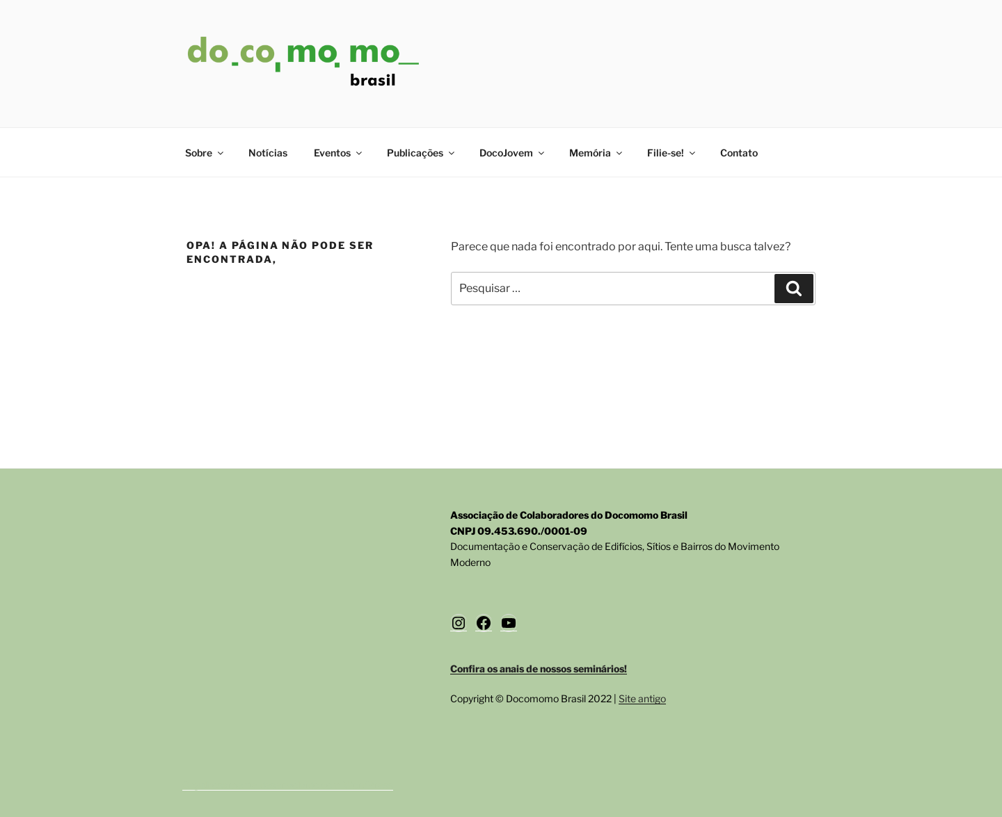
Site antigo (642, 698)
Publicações (421, 153)
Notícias (267, 153)
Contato (739, 153)
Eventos (339, 153)
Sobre (205, 153)
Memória (596, 153)
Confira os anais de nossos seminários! (538, 668)
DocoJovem (512, 153)
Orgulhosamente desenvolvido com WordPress (287, 785)
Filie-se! (672, 153)
